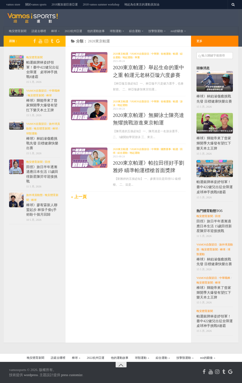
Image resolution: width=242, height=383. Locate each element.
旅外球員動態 (34, 195)
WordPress (31, 375)
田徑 (47, 161)
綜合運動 (135, 31)
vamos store (13, 4)
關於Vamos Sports (35, 4)
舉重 (137, 57)
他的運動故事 (96, 31)
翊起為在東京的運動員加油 (141, 4)
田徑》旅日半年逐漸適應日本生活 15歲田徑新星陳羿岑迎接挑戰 (214, 226)
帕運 (175, 53)
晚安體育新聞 (17, 31)
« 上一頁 (79, 197)
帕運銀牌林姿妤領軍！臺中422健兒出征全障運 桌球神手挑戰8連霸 (216, 187)
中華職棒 (54, 90)
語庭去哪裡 (39, 31)
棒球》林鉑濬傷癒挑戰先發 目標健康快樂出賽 (42, 143)
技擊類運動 (155, 31)
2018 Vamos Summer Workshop (101, 4)
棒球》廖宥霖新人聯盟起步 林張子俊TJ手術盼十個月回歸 (41, 210)
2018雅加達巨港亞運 (65, 4)
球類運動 (115, 31)
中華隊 (155, 53)
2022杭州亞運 (73, 31)
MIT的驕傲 (177, 31)
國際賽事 (166, 149)
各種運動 (166, 53)
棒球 (54, 31)
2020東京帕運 (120, 53)
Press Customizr (71, 375)
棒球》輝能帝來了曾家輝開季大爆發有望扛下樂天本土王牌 (41, 105)
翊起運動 (128, 57)
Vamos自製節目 (139, 53)
